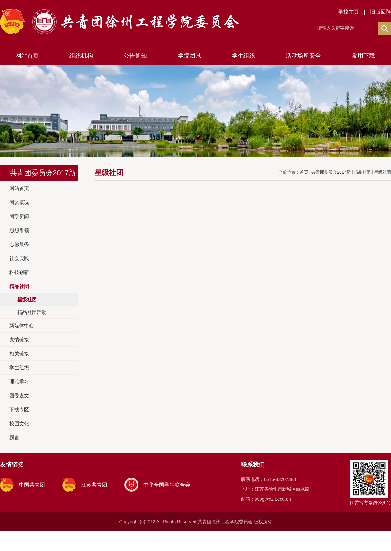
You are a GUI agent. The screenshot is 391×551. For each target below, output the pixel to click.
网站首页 (27, 55)
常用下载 (363, 55)
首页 (304, 172)
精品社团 (362, 172)
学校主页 (348, 12)
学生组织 (243, 55)
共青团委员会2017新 (331, 172)
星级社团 (382, 172)
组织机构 (81, 55)
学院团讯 (189, 55)
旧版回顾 (380, 12)
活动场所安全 (303, 55)
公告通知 (135, 55)
